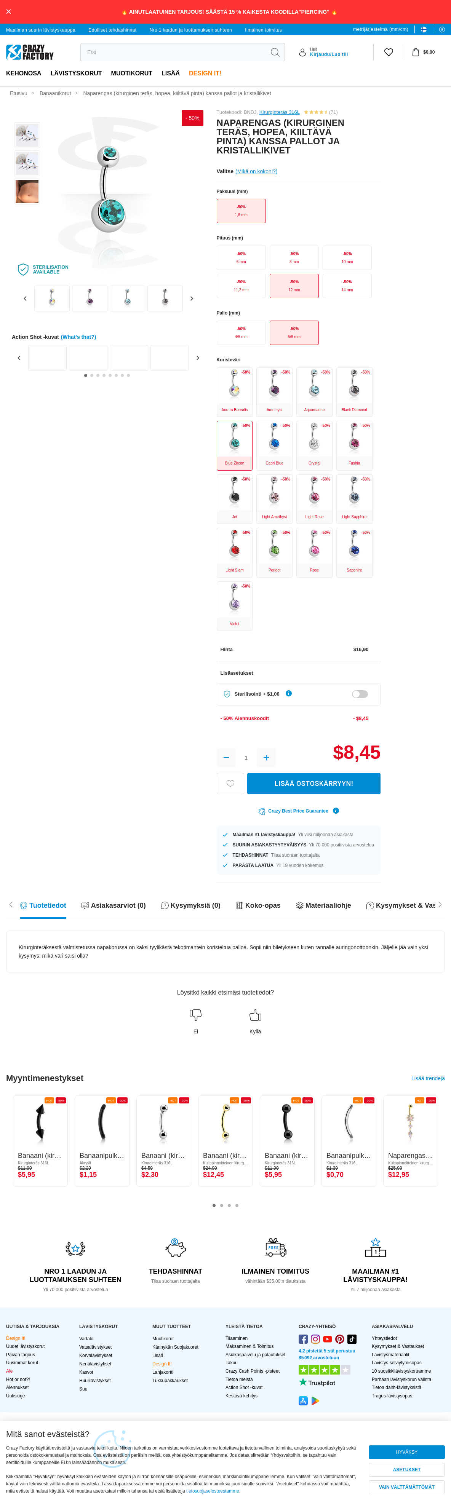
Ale (9, 1371)
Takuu (232, 1362)
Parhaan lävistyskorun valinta (401, 1379)
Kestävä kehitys (241, 1396)
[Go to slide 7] (122, 375)
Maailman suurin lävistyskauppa (40, 30)
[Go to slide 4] (104, 375)
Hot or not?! (18, 1379)
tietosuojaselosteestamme (212, 1491)
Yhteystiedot (384, 1338)
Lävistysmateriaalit (390, 1354)
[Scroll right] (11, 904)
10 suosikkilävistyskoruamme (401, 1371)
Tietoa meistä (239, 1379)
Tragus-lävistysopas (392, 1396)
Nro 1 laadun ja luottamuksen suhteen (191, 30)
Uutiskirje (15, 1396)
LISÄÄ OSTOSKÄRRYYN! (314, 783)
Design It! (205, 73)
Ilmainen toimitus (263, 30)
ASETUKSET (407, 1469)
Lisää (171, 73)
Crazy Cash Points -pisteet (253, 1371)
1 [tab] (214, 1206)
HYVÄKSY (407, 1452)
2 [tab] (222, 1206)
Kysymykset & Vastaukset (398, 1346)
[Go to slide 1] (85, 375)
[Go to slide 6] (116, 375)
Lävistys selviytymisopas (397, 1362)
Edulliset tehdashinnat (112, 30)
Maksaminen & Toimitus (250, 1346)
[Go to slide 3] (97, 375)
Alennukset (17, 1387)
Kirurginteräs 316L (279, 112)
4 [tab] (237, 1206)
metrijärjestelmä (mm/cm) (380, 29)
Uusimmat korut (22, 1362)
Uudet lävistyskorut (25, 1346)
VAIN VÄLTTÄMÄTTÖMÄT (407, 1487)
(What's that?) (78, 337)
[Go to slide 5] (110, 375)
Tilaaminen (237, 1338)
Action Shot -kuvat (244, 1387)
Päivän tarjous (20, 1354)
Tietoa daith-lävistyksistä (396, 1387)
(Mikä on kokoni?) (256, 171)
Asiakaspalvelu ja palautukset (255, 1354)
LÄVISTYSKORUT (76, 73)
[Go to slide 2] (91, 375)
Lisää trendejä (428, 1078)
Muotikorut (131, 73)
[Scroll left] (440, 904)
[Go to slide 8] (128, 375)
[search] (173, 52)
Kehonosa (23, 73)
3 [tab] (229, 1206)
